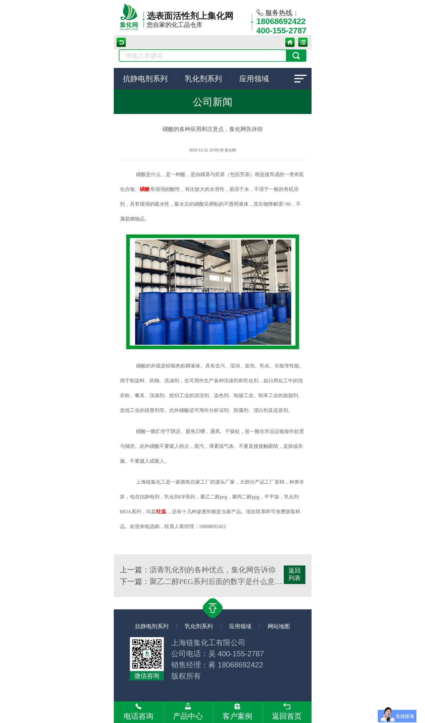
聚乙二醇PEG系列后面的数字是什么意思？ (220, 582)
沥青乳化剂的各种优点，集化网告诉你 (213, 570)
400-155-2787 (282, 30)
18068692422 (281, 21)
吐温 (161, 511)
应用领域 (254, 79)
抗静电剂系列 (145, 79)
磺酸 (145, 189)
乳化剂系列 (203, 79)
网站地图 (279, 626)
